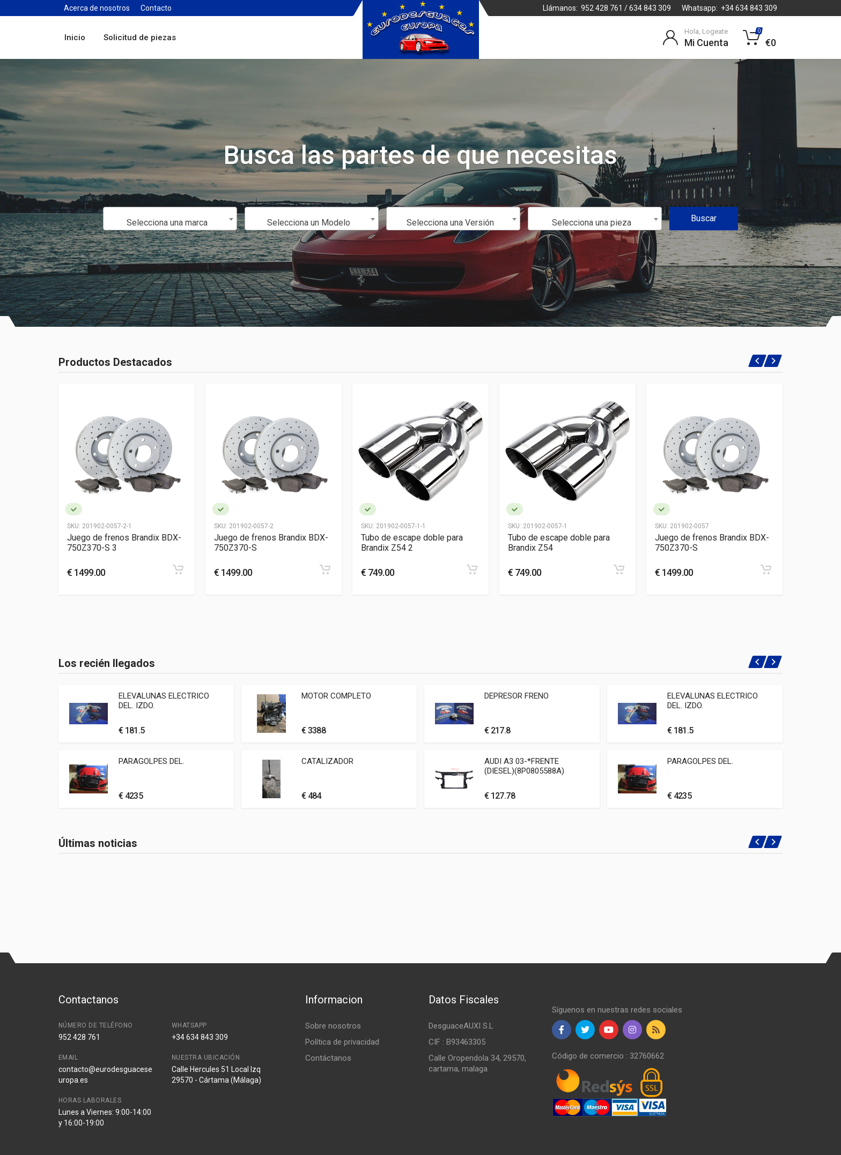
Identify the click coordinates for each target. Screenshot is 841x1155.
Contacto (156, 8)
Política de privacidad (342, 1042)
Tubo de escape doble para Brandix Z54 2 (412, 542)
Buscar (704, 218)
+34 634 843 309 (749, 8)
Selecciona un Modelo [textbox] (308, 223)
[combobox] (170, 218)
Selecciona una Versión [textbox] (450, 223)
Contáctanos (328, 1058)
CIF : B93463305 (457, 1042)
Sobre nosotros (333, 1026)
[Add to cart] (178, 569)
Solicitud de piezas (140, 37)
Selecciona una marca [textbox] (167, 223)
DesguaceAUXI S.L (461, 1026)
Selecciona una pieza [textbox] (591, 223)
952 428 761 (602, 8)
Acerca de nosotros (97, 8)
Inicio (74, 37)
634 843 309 (650, 8)
